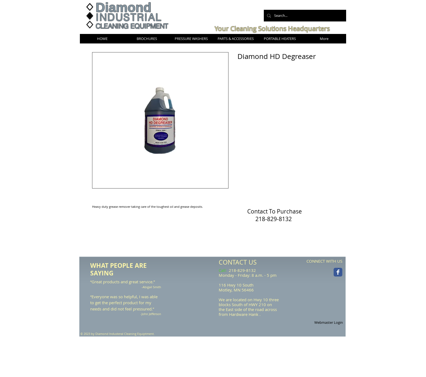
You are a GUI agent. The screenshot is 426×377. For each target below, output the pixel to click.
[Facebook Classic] (338, 272)
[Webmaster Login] (328, 322)
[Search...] (304, 15)
